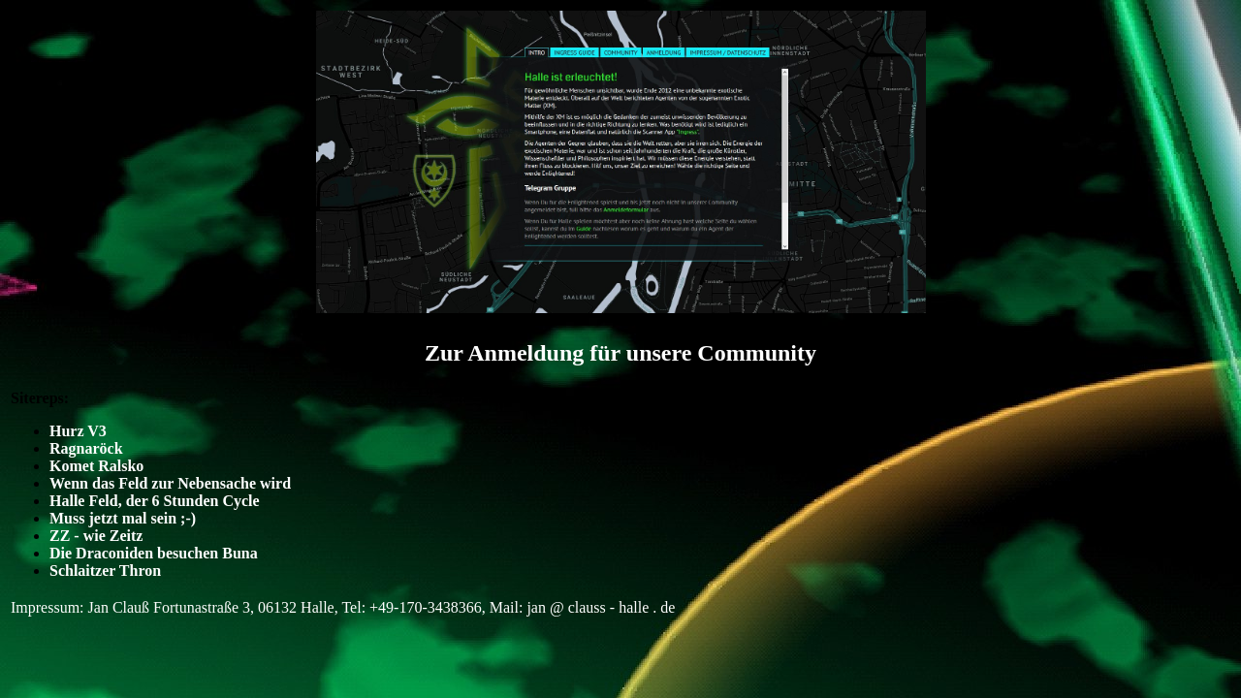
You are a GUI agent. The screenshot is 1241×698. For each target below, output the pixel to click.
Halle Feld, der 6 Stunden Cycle (154, 500)
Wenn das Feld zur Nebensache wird (170, 483)
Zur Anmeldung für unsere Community (620, 352)
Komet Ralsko (96, 466)
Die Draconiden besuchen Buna (153, 553)
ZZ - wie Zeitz (96, 535)
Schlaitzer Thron (105, 570)
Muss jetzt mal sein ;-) (122, 518)
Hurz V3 (78, 431)
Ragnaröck (86, 448)
